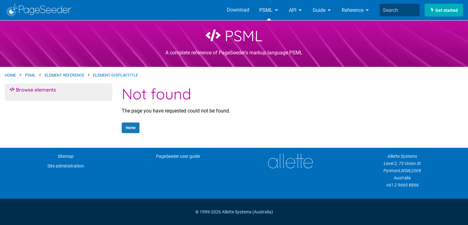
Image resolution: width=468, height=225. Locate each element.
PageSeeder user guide (178, 156)
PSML (269, 10)
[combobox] (400, 10)
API (296, 10)
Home (130, 128)
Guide (322, 10)
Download (238, 10)
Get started (444, 10)
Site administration (65, 166)
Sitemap (66, 156)
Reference (356, 10)
